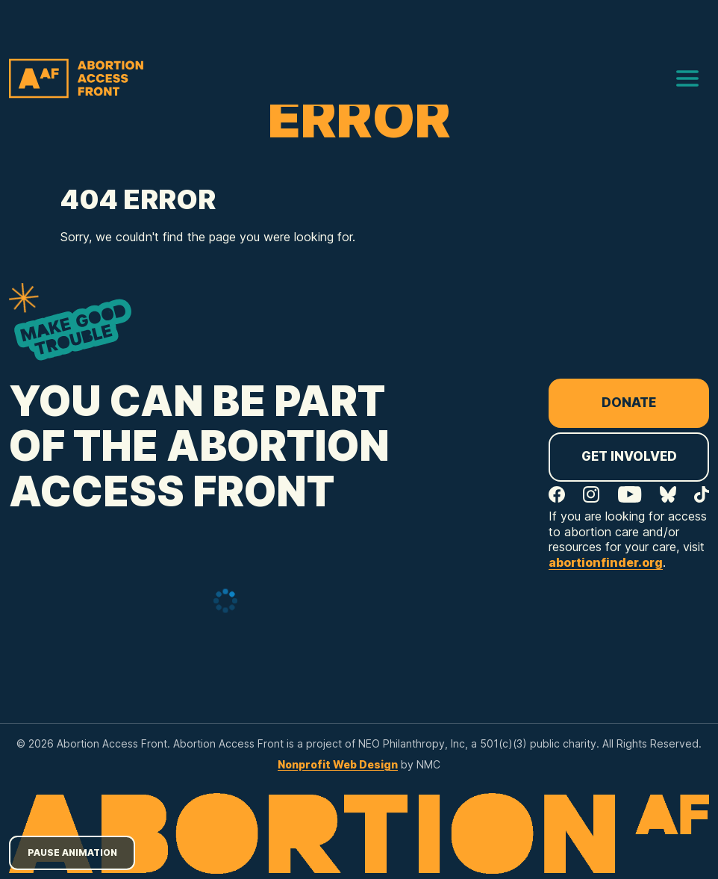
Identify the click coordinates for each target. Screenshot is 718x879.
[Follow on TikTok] (701, 494)
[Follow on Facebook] (557, 494)
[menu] (687, 78)
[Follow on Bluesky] (668, 494)
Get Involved (629, 456)
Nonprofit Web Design (338, 764)
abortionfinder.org (606, 562)
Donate (629, 402)
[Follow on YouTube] (630, 494)
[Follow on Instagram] (591, 494)
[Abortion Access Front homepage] (76, 78)
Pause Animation (72, 852)
